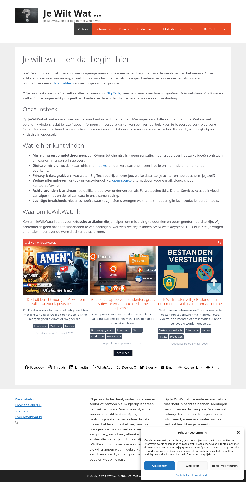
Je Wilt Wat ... (72, 13)
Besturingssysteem (102, 330)
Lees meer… (123, 353)
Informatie (103, 29)
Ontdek (83, 29)
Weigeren (192, 466)
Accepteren (160, 466)
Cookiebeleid (183, 475)
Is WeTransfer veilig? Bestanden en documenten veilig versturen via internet (190, 270)
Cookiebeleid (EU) (28, 405)
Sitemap (21, 411)
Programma (114, 336)
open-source (122, 180)
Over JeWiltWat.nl (28, 417)
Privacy (124, 29)
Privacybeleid (199, 475)
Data (193, 29)
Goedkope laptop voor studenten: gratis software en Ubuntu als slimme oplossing (122, 270)
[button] (238, 432)
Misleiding (174, 29)
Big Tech (210, 29)
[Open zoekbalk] (225, 29)
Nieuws (69, 326)
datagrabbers (63, 83)
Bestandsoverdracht (171, 330)
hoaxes (102, 165)
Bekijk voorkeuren (225, 466)
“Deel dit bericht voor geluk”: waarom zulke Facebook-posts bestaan (55, 270)
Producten (148, 29)
